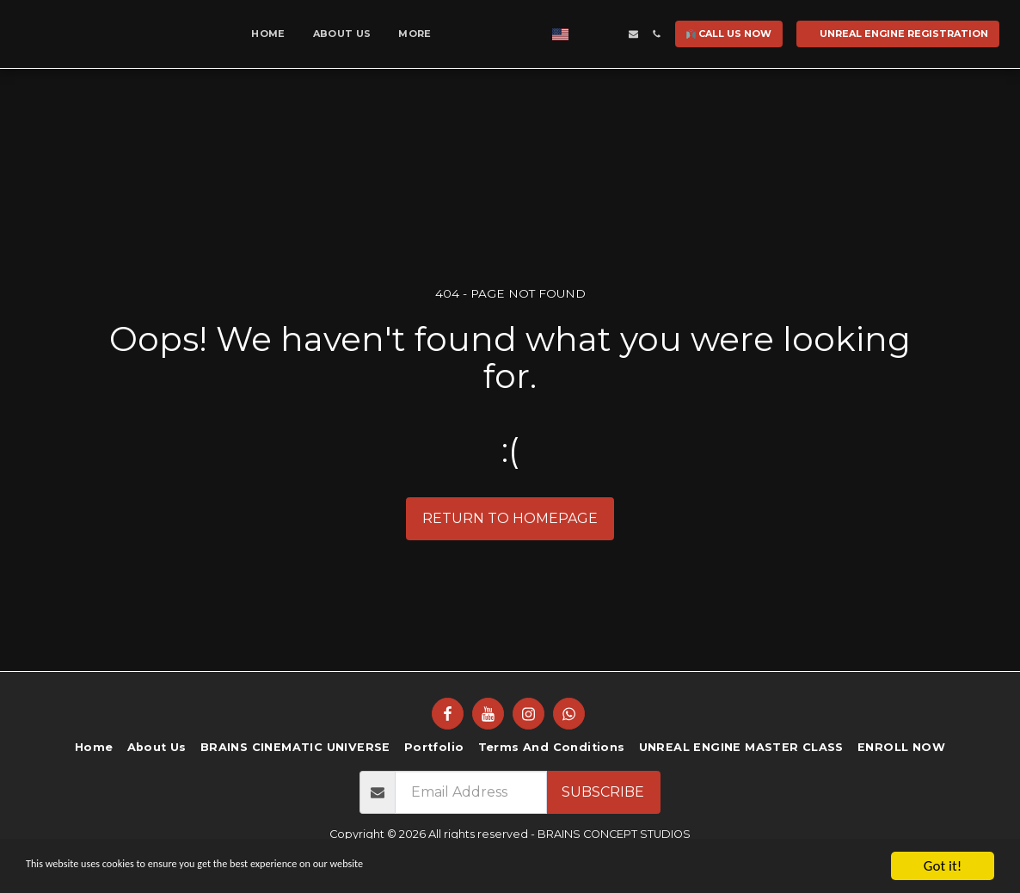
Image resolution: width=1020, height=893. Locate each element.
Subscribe (603, 792)
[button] (806, 34)
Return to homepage (510, 518)
